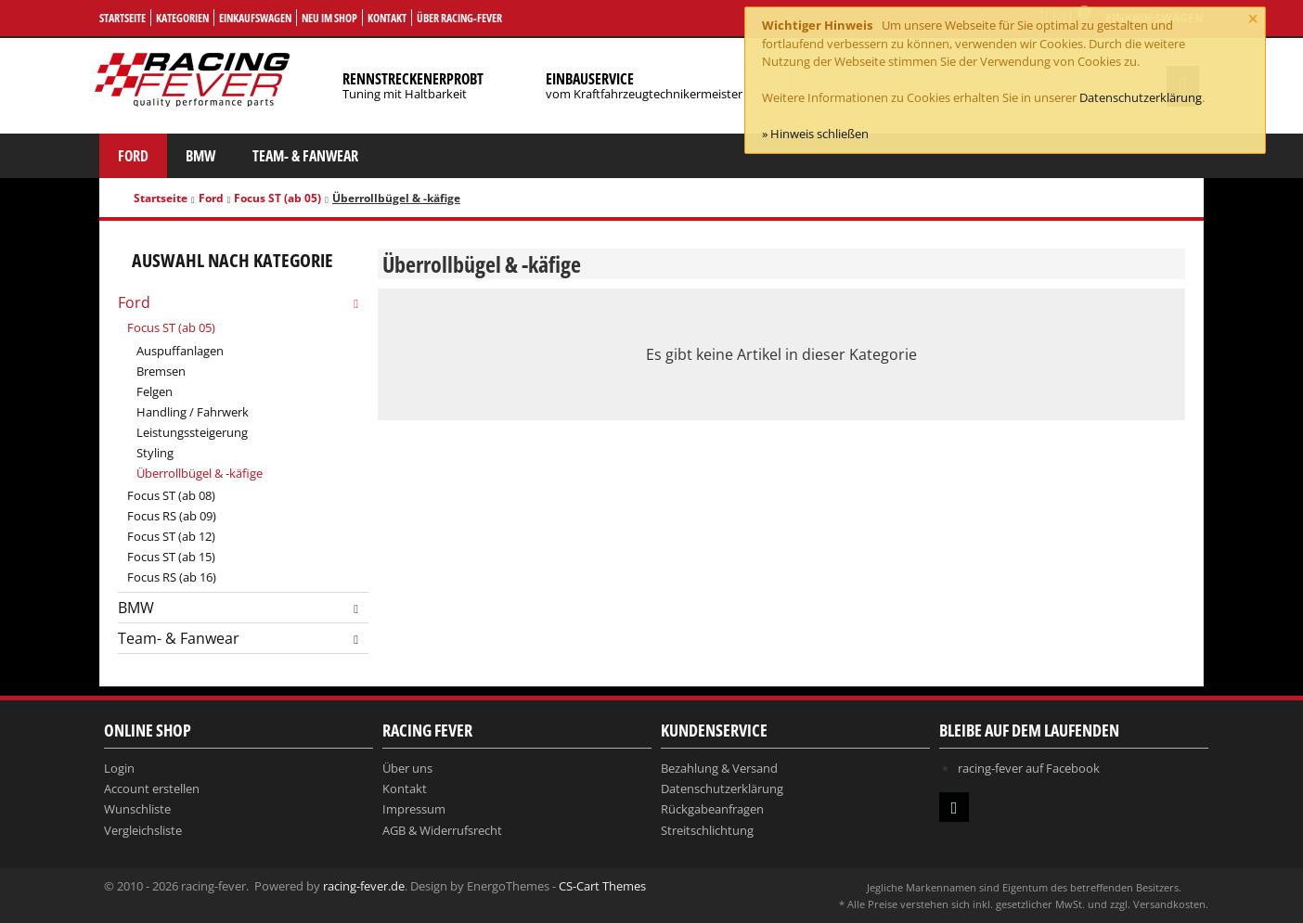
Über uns (407, 768)
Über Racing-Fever (459, 18)
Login (119, 768)
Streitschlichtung (707, 830)
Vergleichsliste (143, 830)
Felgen (154, 391)
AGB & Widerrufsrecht (442, 830)
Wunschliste (137, 809)
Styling (155, 452)
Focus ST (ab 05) (277, 198)
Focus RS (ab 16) (171, 577)
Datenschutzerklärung (1140, 97)
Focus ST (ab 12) (171, 536)
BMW (200, 156)
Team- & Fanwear (305, 156)
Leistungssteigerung (192, 432)
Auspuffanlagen (180, 350)
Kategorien (182, 18)
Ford (133, 156)
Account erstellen (152, 788)
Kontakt (387, 18)
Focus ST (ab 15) (171, 556)
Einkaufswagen (255, 18)
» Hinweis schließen (815, 133)
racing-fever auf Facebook (1029, 768)
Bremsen (161, 371)
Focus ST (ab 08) (171, 495)
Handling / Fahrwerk (192, 412)
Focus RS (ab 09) (171, 515)
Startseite (122, 18)
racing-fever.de (364, 886)
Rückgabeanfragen (712, 809)
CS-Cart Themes (602, 886)
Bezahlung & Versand (719, 768)
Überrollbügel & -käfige (199, 473)
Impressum (413, 809)
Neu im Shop (329, 18)
